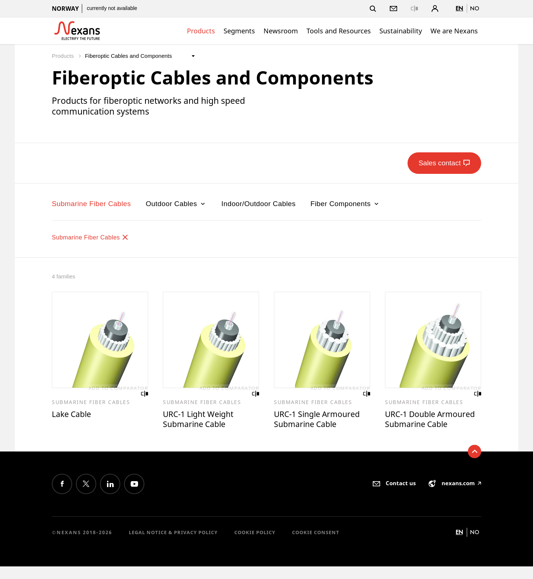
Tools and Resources (338, 30)
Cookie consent (315, 545)
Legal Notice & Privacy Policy (173, 545)
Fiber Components (345, 204)
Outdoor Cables (176, 204)
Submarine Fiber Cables (91, 204)
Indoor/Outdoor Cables (258, 204)
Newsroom (281, 30)
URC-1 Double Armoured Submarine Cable (429, 425)
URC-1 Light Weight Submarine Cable (201, 420)
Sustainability (400, 30)
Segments (239, 30)
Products (201, 30)
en (459, 8)
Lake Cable (73, 415)
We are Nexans (454, 30)
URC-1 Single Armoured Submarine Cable (321, 420)
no (474, 8)
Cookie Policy (254, 545)
